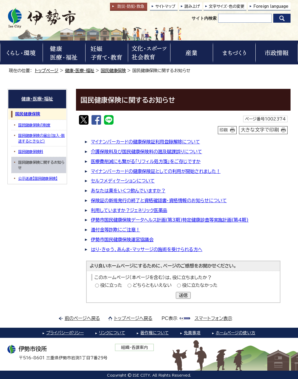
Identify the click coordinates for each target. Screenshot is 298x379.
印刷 (224, 130)
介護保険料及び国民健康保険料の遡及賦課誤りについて (146, 151)
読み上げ (192, 6)
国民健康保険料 (30, 151)
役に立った (111, 285)
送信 (183, 295)
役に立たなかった (200, 285)
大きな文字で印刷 (260, 129)
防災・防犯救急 (130, 6)
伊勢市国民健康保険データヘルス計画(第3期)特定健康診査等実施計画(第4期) (170, 220)
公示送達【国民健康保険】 (38, 178)
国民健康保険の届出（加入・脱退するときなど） (41, 138)
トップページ (46, 70)
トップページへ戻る (133, 318)
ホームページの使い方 (235, 333)
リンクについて (112, 333)
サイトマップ (165, 6)
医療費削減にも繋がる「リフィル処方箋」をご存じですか (146, 161)
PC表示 (169, 318)
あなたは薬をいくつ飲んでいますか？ (128, 190)
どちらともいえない (152, 285)
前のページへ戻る (82, 318)
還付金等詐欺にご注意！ (115, 230)
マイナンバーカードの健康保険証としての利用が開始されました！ (156, 171)
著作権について (154, 333)
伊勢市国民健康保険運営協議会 (122, 239)
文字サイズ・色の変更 (226, 6)
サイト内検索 (204, 18)
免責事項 (192, 333)
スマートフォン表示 (213, 318)
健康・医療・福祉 (79, 70)
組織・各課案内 (134, 347)
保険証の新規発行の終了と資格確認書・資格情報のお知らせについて (159, 200)
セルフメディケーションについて (123, 181)
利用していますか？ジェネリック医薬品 (129, 210)
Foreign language (270, 6)
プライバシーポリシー (65, 333)
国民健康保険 (113, 70)
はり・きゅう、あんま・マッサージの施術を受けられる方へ (146, 249)
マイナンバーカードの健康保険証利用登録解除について (145, 142)
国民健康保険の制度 (34, 125)
